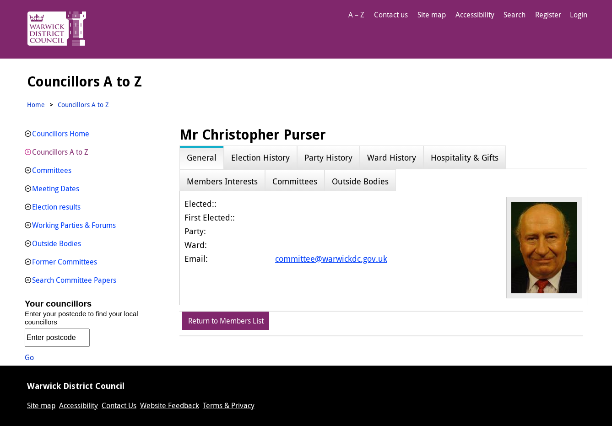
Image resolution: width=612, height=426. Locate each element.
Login (578, 15)
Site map (431, 15)
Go (29, 357)
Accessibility (474, 15)
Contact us (391, 15)
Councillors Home (60, 134)
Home (36, 104)
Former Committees (64, 262)
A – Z (356, 15)
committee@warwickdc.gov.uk (331, 258)
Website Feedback (169, 405)
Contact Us (119, 405)
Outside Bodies (56, 243)
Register (548, 15)
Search (514, 15)
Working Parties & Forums (74, 225)
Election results (56, 207)
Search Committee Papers (74, 280)
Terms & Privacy (229, 405)
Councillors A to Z (60, 152)
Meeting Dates (55, 188)
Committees (51, 170)
